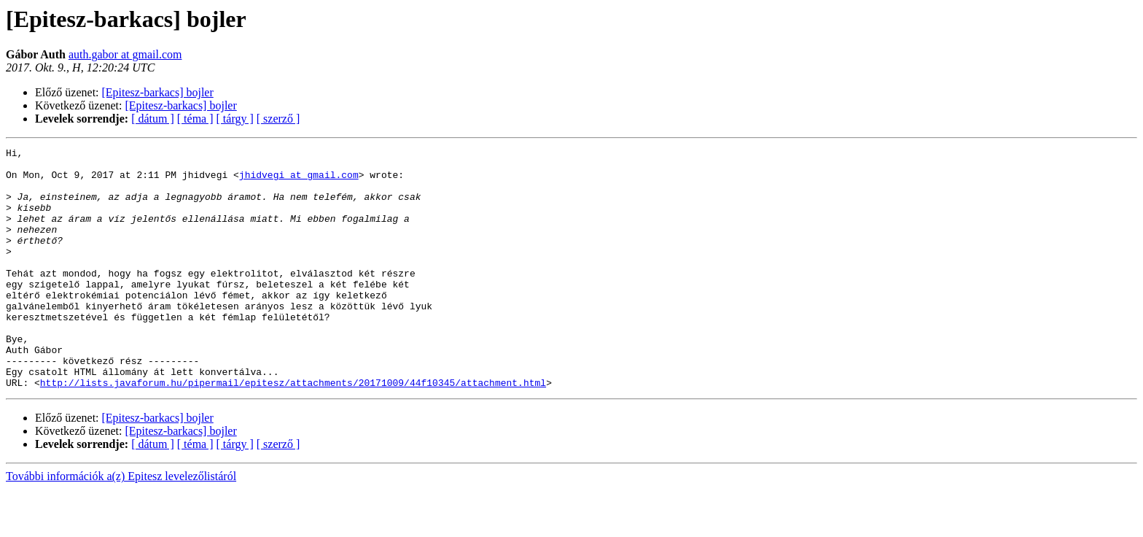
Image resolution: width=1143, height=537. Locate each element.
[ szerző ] (278, 118)
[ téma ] (195, 118)
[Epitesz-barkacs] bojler (158, 92)
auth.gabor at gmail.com (125, 54)
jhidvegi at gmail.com (299, 181)
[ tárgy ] (235, 118)
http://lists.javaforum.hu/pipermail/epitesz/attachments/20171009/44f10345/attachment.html (293, 430)
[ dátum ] (152, 118)
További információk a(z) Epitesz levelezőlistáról (121, 524)
